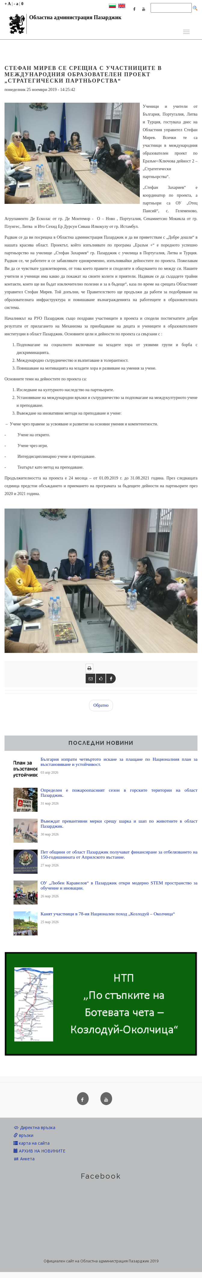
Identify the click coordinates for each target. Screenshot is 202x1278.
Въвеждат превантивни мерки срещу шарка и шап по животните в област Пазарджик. (119, 823)
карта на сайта (32, 1143)
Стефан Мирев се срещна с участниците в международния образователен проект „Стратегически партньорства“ (83, 74)
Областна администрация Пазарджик (63, 19)
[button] (19, 581)
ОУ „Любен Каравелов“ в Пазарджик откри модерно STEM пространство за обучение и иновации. (119, 885)
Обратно (101, 705)
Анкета (24, 1159)
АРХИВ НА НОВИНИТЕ (39, 1151)
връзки (23, 1135)
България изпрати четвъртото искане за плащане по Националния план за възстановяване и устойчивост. (119, 762)
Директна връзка (34, 1127)
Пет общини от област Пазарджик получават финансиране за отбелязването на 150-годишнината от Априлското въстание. (119, 854)
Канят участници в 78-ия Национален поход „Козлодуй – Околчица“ (108, 913)
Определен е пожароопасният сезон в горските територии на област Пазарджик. (119, 792)
